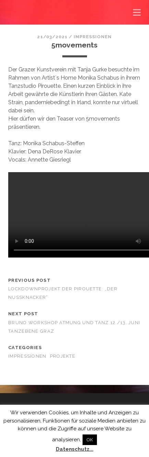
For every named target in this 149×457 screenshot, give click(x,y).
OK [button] (90, 439)
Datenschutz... (75, 449)
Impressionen (93, 36)
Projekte (62, 356)
